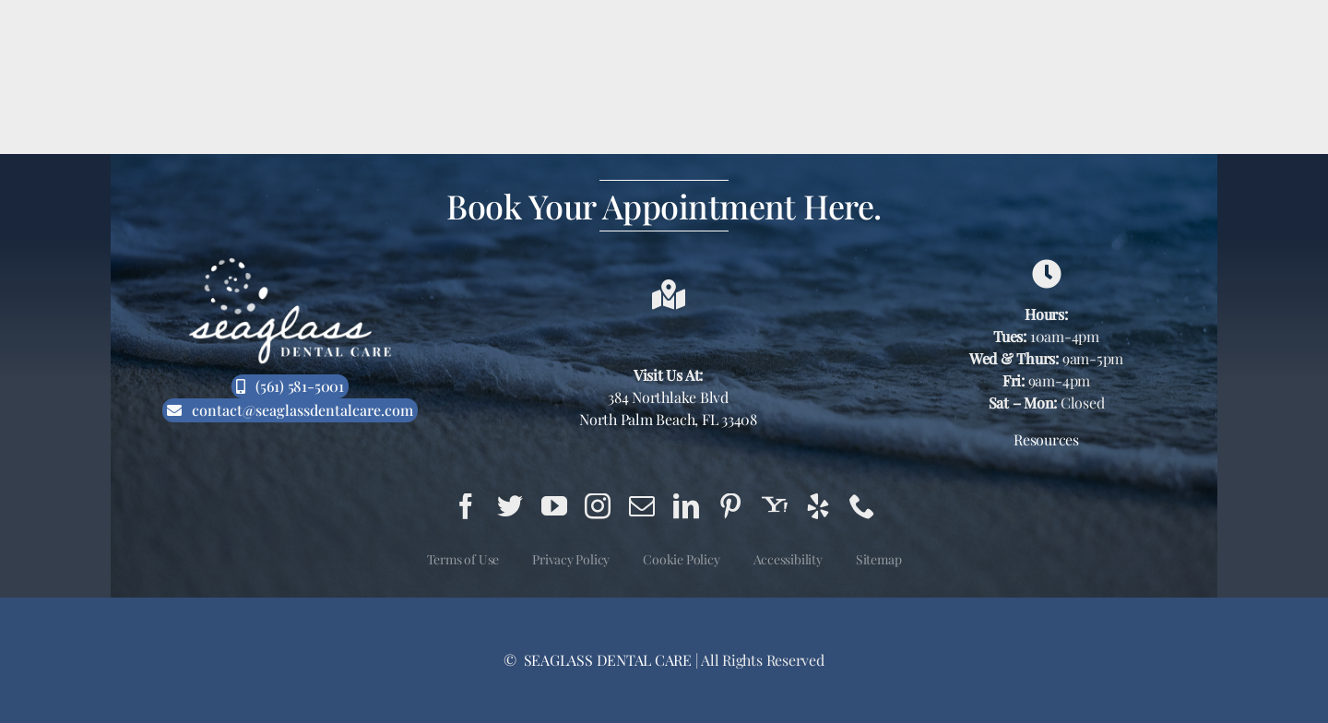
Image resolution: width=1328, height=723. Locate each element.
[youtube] (554, 506)
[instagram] (598, 506)
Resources (1046, 439)
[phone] (862, 506)
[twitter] (510, 506)
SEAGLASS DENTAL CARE (606, 660)
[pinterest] (730, 506)
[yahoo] (775, 506)
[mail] (642, 506)
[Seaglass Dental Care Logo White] (290, 263)
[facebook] (466, 506)
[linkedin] (686, 506)
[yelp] (818, 506)
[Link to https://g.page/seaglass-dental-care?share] (1046, 274)
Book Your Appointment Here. (663, 206)
